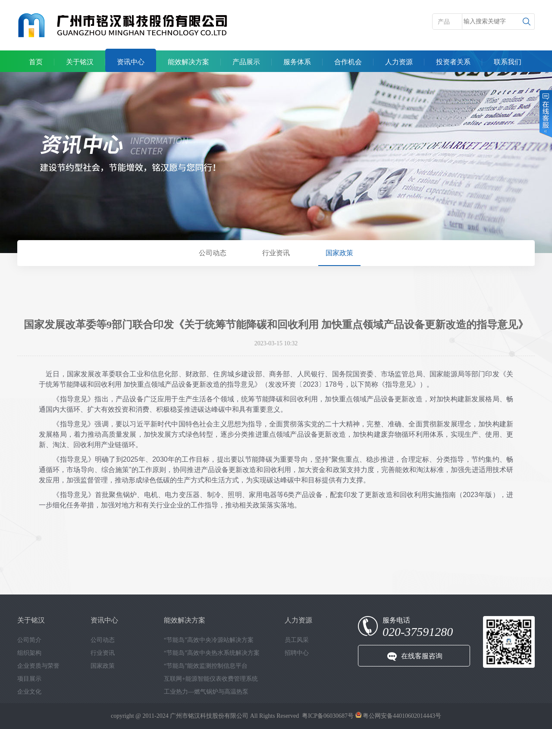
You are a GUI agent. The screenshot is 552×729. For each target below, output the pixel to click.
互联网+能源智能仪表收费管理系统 (211, 679)
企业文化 (29, 691)
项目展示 (29, 679)
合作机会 (348, 62)
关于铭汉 (80, 62)
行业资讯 (276, 253)
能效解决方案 (188, 62)
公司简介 (29, 640)
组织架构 (29, 653)
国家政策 (339, 253)
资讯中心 (130, 62)
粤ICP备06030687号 (328, 716)
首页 (36, 62)
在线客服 (545, 114)
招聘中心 (297, 653)
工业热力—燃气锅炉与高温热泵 (206, 691)
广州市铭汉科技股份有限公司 (209, 716)
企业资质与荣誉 (38, 666)
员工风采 (297, 640)
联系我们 (507, 62)
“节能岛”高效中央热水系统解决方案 (212, 653)
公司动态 (212, 253)
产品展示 (246, 62)
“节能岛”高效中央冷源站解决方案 (209, 640)
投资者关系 (453, 62)
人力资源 (399, 62)
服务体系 (297, 62)
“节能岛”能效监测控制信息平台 (206, 666)
